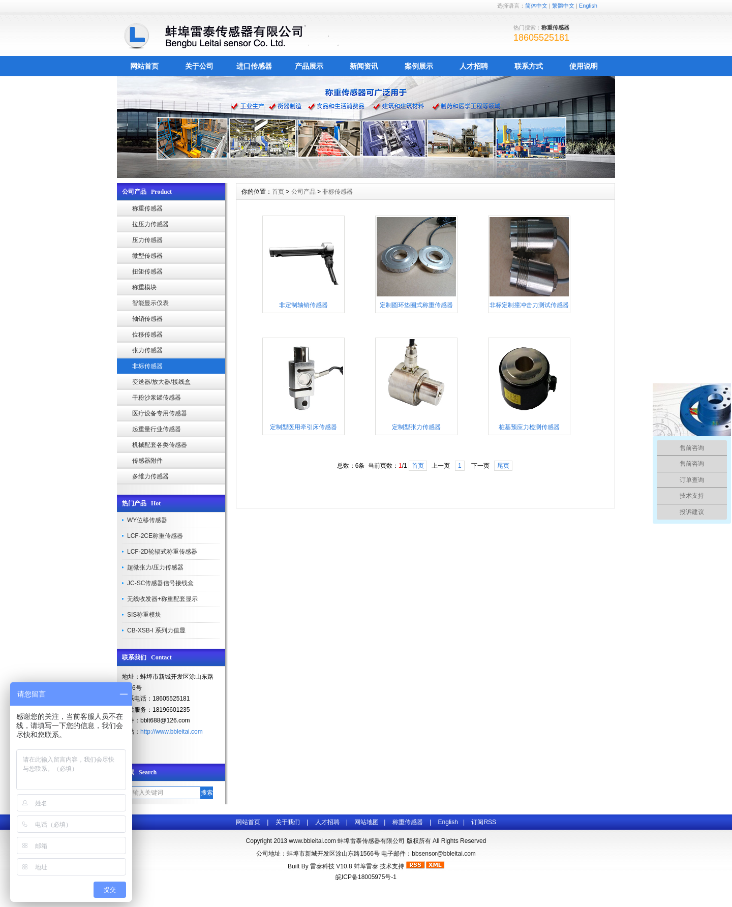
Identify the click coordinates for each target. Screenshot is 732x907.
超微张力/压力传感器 (155, 567)
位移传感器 (147, 334)
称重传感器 (147, 208)
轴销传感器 (147, 318)
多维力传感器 (150, 476)
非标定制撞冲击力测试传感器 (529, 305)
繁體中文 (563, 6)
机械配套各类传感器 (159, 444)
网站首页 (144, 66)
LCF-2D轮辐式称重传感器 (162, 551)
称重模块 (144, 287)
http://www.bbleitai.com (171, 731)
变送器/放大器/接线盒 (161, 381)
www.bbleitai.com (312, 840)
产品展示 (309, 66)
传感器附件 (147, 460)
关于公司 (199, 66)
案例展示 (419, 66)
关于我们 (288, 822)
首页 (278, 191)
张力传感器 (147, 350)
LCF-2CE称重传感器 (155, 535)
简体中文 (536, 6)
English (588, 6)
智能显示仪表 (150, 303)
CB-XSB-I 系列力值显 (156, 630)
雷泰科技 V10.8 (332, 866)
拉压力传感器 (150, 224)
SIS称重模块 (144, 614)
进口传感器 (254, 66)
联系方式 (528, 66)
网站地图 (366, 822)
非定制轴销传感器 (303, 305)
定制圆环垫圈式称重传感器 (416, 305)
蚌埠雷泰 (366, 866)
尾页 (503, 465)
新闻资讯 (364, 66)
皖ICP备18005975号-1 (366, 877)
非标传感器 (147, 366)
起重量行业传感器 (156, 429)
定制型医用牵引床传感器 (303, 427)
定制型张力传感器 (416, 427)
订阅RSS (483, 822)
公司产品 (303, 191)
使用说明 (583, 66)
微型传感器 (147, 255)
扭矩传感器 (147, 271)
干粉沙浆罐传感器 (156, 397)
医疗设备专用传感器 (159, 413)
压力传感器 (147, 240)
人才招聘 (474, 66)
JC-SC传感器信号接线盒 (160, 583)
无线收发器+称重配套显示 (162, 598)
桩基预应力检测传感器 (529, 427)
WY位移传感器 (147, 520)
